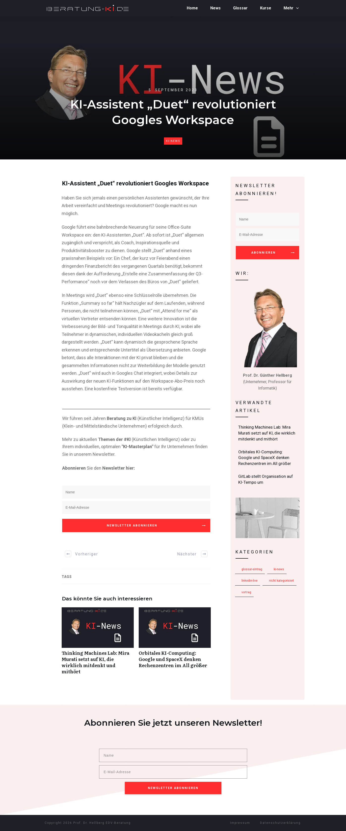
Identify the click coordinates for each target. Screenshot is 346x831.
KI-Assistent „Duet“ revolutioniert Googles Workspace (135, 183)
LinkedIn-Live (249, 580)
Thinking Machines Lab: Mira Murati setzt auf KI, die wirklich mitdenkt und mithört (98, 643)
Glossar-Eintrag (251, 569)
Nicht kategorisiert (281, 580)
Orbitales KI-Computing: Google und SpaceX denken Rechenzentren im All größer (175, 643)
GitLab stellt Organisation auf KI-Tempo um (267, 479)
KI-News (173, 141)
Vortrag (246, 592)
